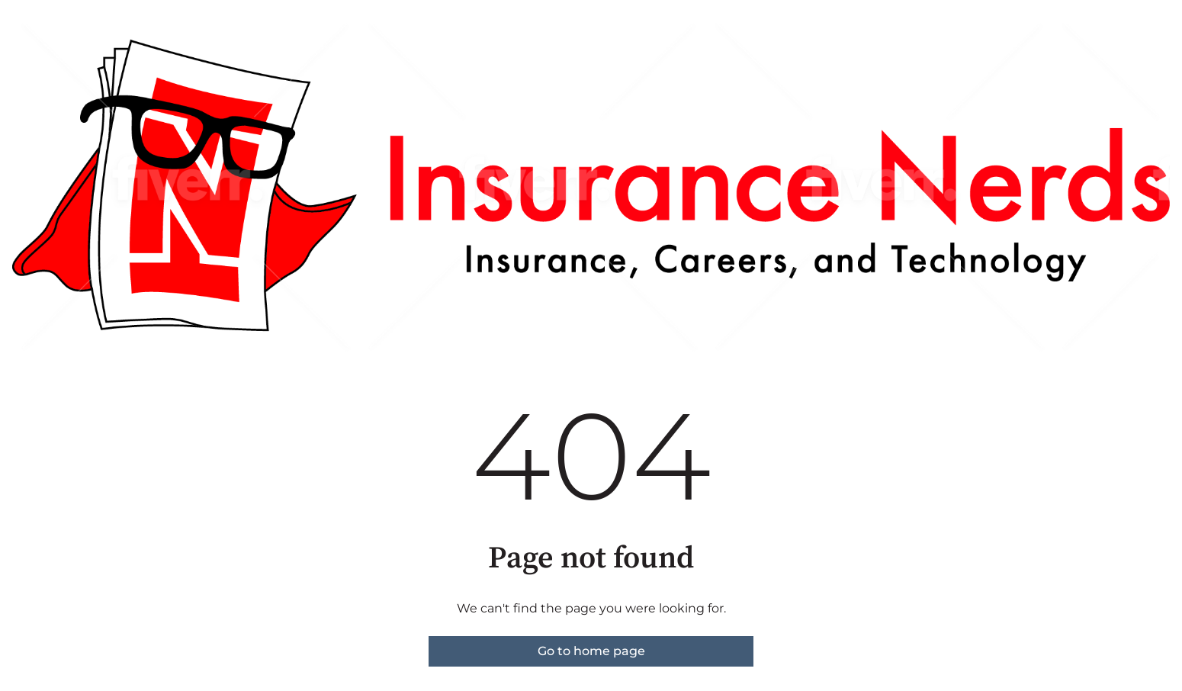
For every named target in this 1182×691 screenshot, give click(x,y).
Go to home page (591, 651)
